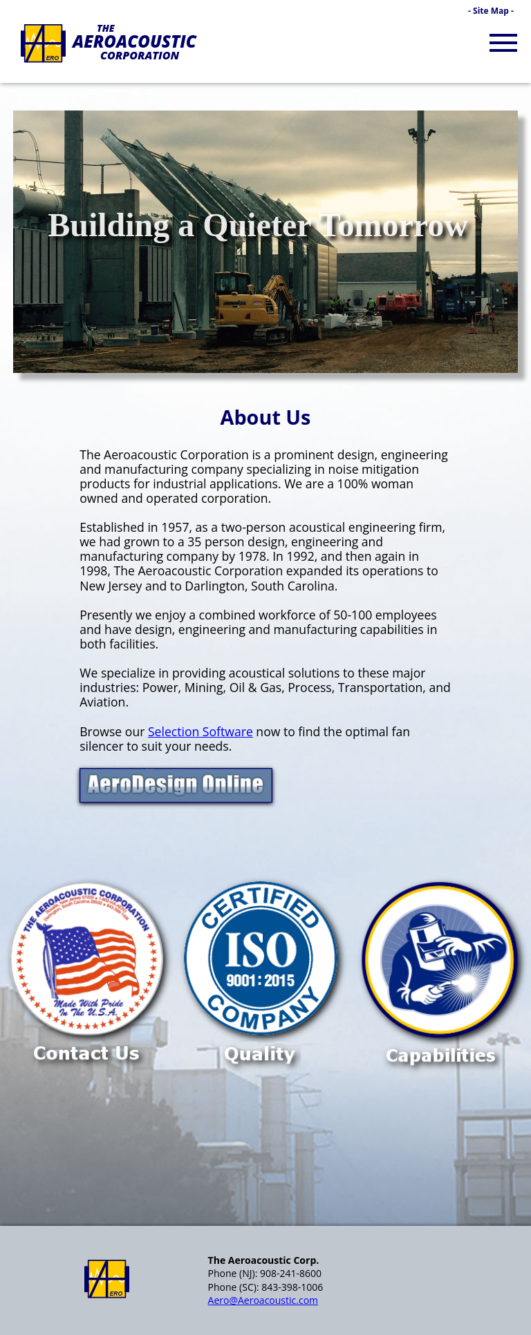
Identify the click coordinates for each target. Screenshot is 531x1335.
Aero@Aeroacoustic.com (263, 1300)
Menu (507, 32)
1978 (252, 556)
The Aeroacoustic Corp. (263, 1260)
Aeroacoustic (134, 41)
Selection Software (200, 731)
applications (243, 483)
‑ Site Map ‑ (491, 11)
